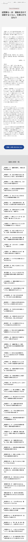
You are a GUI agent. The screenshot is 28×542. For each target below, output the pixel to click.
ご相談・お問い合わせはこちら (14, 147)
